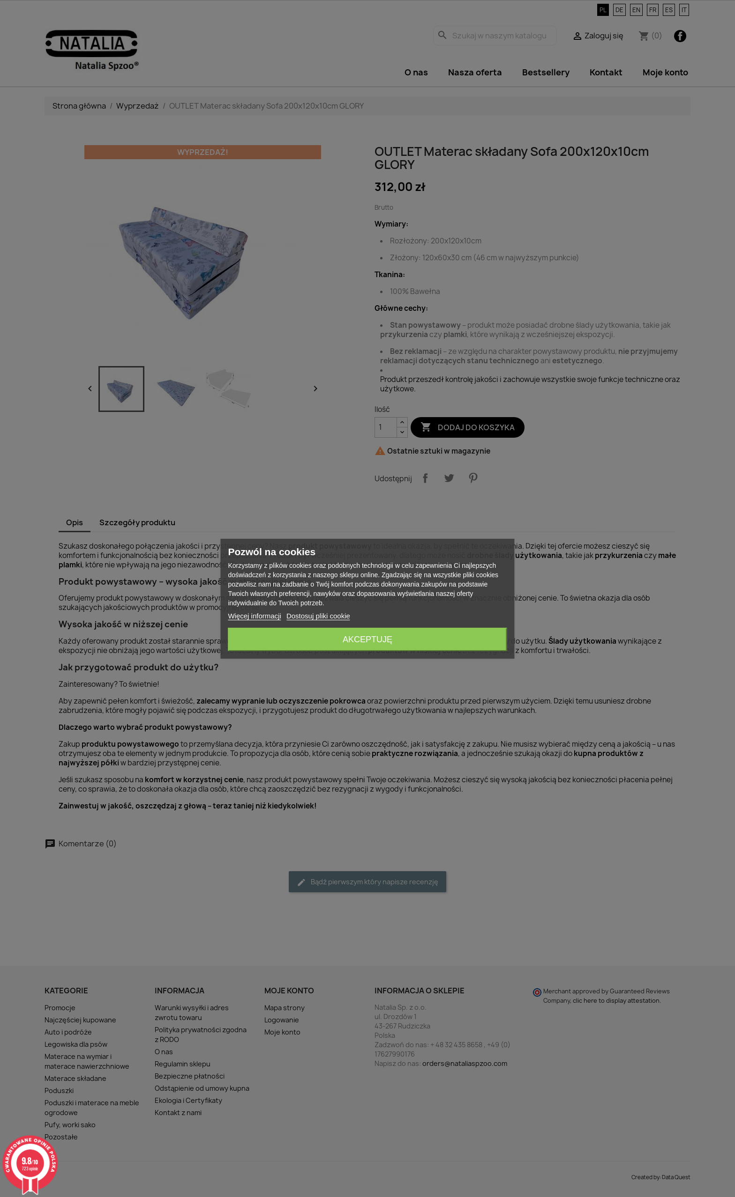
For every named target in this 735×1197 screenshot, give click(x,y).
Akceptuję (367, 639)
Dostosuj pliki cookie (318, 616)
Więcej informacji (254, 616)
